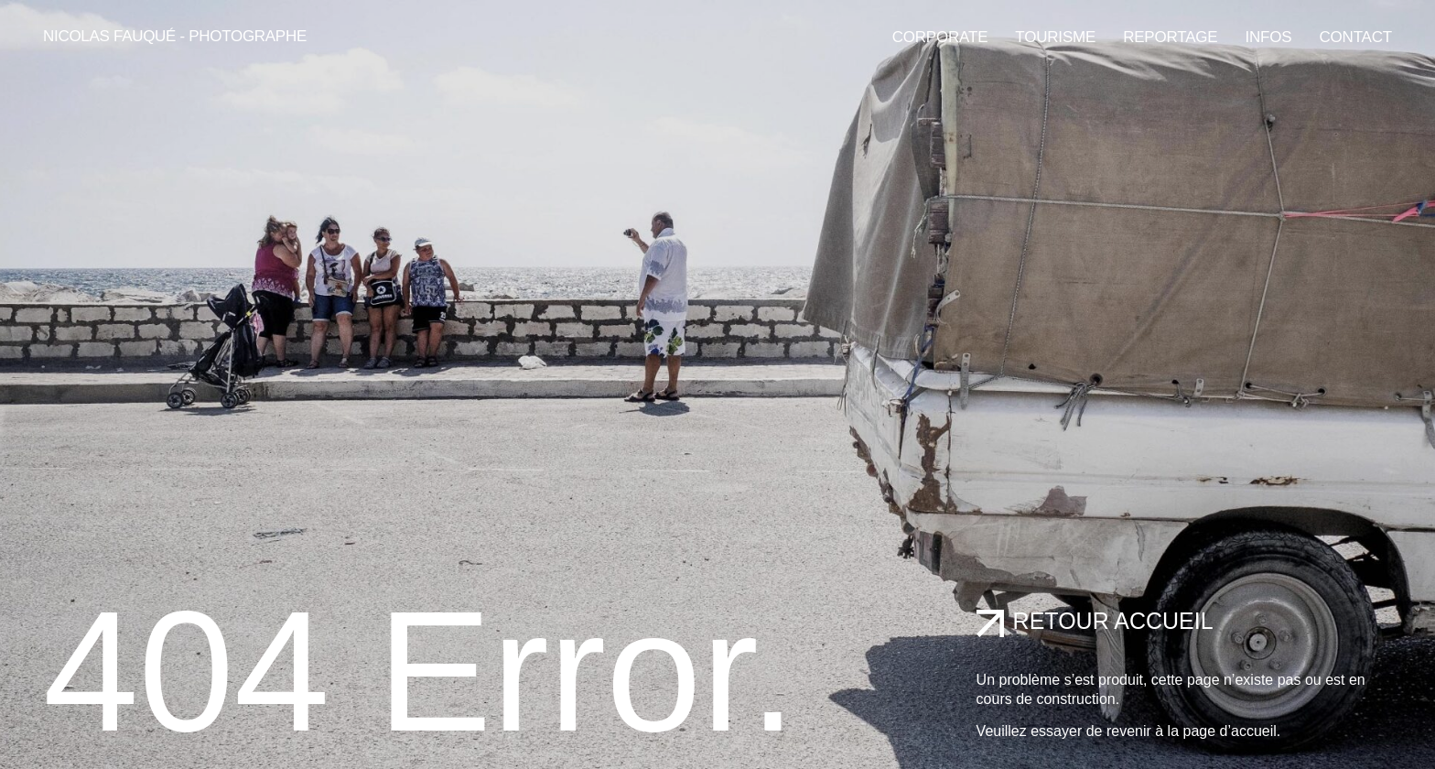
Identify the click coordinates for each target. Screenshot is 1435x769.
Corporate (940, 37)
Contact (1355, 37)
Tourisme (1055, 37)
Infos (1269, 37)
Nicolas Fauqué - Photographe (175, 36)
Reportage (1170, 37)
